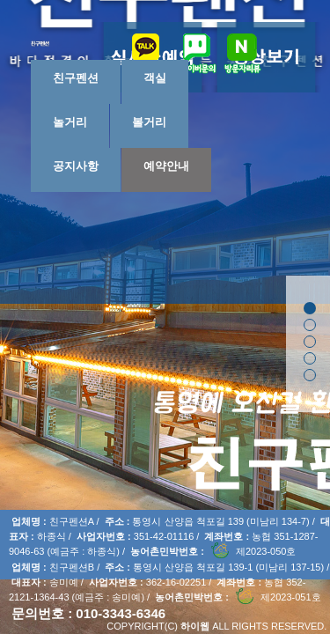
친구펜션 (76, 78)
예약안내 (166, 166)
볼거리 (149, 122)
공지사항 (76, 166)
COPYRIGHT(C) (142, 626)
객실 (154, 78)
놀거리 (70, 122)
